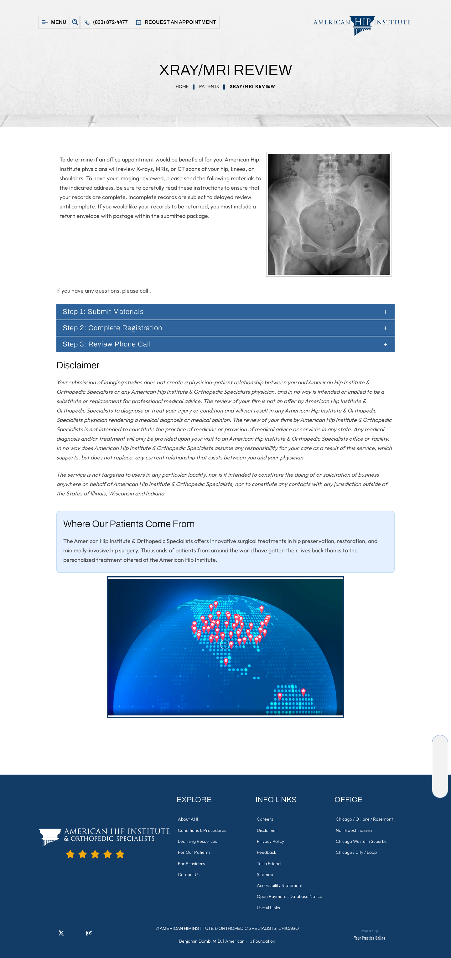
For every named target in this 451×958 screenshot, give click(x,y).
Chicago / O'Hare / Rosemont (364, 819)
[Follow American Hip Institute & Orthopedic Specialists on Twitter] (440, 761)
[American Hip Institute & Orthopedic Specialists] (358, 26)
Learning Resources (197, 840)
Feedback (267, 851)
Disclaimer (267, 829)
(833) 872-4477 (110, 22)
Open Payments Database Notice (290, 893)
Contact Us (189, 872)
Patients (209, 86)
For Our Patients (194, 851)
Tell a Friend (269, 861)
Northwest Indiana (354, 829)
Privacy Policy (270, 840)
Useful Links (268, 904)
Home (182, 86)
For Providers (191, 861)
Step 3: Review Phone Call (110, 344)
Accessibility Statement (280, 883)
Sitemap (265, 872)
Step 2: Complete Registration (116, 328)
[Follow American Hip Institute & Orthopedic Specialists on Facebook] (440, 743)
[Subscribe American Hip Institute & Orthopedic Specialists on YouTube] (440, 780)
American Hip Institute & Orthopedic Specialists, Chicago (229, 925)
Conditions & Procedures (202, 829)
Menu (58, 22)
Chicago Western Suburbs (361, 840)
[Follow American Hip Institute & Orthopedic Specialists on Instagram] (440, 771)
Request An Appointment (180, 22)
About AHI (188, 819)
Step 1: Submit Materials (106, 312)
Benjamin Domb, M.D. (200, 937)
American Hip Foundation (250, 937)
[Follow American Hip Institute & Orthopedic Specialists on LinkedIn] (440, 752)
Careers (265, 819)
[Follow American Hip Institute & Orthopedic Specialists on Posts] (440, 790)
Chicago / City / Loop (356, 851)
